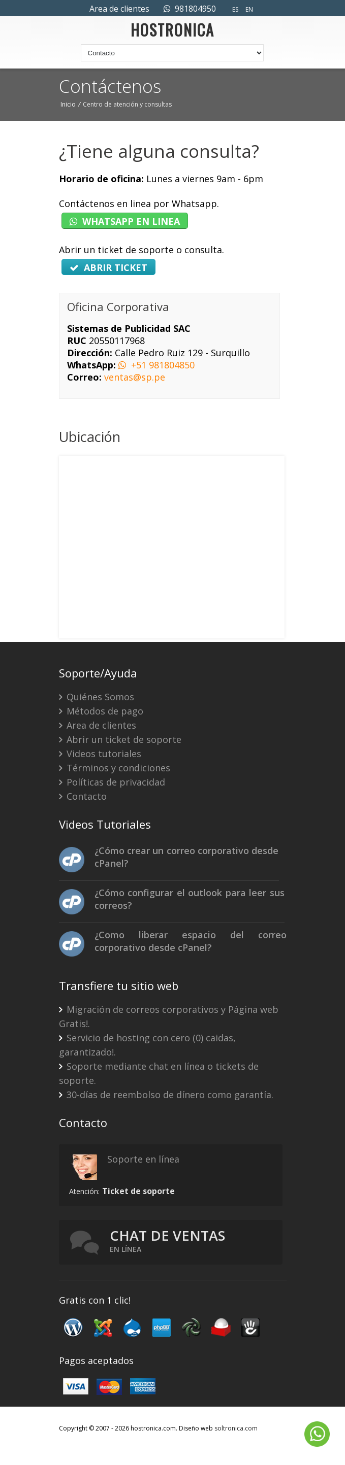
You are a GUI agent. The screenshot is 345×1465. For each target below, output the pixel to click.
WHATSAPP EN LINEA (125, 221)
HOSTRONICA (172, 32)
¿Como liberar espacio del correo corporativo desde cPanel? (191, 941)
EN (249, 9)
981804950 (190, 8)
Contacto (83, 796)
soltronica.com (236, 1428)
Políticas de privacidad (112, 782)
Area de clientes (119, 8)
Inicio (68, 104)
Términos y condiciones (114, 768)
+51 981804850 (156, 365)
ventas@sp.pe (134, 377)
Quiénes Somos (96, 697)
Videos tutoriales (100, 753)
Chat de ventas (167, 1240)
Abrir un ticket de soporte (120, 739)
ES (235, 9)
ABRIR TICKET (108, 267)
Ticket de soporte (138, 1191)
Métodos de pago (101, 711)
